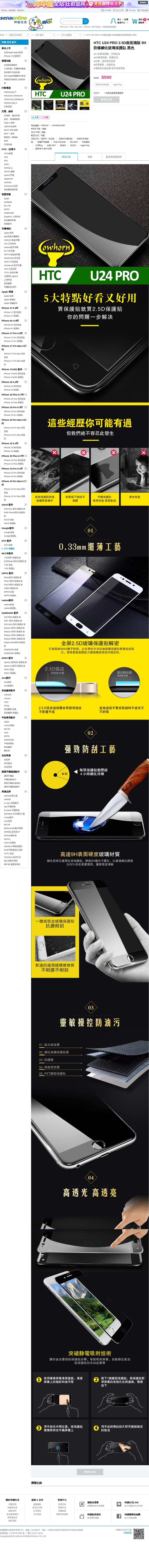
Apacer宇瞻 (9, 175)
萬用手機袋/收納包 (12, 783)
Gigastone (8, 179)
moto (6, 702)
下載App (3, 10)
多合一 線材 (9, 133)
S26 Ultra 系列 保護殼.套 (15, 624)
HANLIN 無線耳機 (12, 240)
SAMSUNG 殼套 (11, 649)
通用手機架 (9, 776)
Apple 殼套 (9, 296)
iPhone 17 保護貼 (11, 316)
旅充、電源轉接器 (12, 119)
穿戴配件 (8, 224)
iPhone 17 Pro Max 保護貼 (14, 363)
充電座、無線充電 (12, 115)
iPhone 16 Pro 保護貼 (13, 415)
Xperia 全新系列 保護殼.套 (15, 662)
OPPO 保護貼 (10, 595)
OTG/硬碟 (8, 153)
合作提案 (37, 1514)
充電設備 (8, 144)
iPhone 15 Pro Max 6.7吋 (13, 483)
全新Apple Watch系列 (13, 52)
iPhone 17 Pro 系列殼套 (14, 337)
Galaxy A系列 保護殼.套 (14, 635)
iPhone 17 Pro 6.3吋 (12, 333)
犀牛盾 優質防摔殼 (12, 864)
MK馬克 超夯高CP (12, 832)
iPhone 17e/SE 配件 (12, 369)
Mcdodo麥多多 (10, 835)
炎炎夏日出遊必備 (12, 72)
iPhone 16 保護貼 (11, 390)
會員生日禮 (37, 1507)
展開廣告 (143, 3)
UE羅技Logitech (11, 276)
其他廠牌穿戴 (10, 220)
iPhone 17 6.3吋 (10, 308)
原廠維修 (62, 1511)
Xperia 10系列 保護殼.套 (14, 666)
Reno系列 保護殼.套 (12, 577)
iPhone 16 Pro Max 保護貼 (14, 437)
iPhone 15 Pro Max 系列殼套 (14, 491)
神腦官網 (12, 1504)
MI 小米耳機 (9, 251)
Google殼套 (9, 532)
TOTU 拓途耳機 (11, 272)
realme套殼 (9, 604)
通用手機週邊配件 (12, 787)
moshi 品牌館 (10, 843)
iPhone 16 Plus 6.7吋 (13, 394)
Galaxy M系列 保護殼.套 (14, 639)
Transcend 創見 (11, 186)
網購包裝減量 (62, 1514)
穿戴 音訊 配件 (15, 35)
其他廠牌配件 (8, 690)
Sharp (6, 705)
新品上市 (6, 48)
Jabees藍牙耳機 (11, 247)
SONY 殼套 (9, 669)
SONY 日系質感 (11, 262)
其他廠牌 (8, 283)
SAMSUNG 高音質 (12, 258)
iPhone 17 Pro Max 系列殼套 (14, 355)
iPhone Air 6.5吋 (10, 320)
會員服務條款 (12, 1514)
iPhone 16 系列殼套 (12, 386)
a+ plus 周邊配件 (11, 803)
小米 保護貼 (9, 568)
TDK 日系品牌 (10, 269)
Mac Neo (78, 27)
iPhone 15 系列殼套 (12, 447)
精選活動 (6, 61)
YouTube (131, 10)
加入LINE (118, 10)
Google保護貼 (10, 536)
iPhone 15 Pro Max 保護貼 (14, 498)
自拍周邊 (6, 755)
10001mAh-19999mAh (14, 99)
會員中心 (122, 23)
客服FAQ (62, 1507)
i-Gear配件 (8, 817)
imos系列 (8, 821)
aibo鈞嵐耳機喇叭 (12, 236)
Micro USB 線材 (11, 130)
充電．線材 (7, 111)
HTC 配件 (39, 35)
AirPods (87, 27)
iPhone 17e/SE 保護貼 (13, 377)
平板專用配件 (8, 717)
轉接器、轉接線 (11, 137)
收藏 (45, 117)
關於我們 (12, 1511)
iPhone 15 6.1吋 (10, 443)
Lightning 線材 (10, 126)
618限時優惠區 (10, 65)
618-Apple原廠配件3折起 (15, 76)
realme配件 (7, 600)
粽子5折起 (96, 27)
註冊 (126, 19)
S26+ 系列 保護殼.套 (13, 621)
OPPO (7, 209)
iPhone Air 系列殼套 (12, 325)
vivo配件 (6, 678)
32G (6, 157)
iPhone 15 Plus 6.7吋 (13, 456)
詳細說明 (128, 1532)
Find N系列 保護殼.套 (13, 585)
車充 (6, 141)
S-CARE (106, 10)
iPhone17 (64, 27)
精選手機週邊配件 (11, 771)
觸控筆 (7, 751)
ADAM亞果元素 (11, 796)
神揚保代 (20, 10)
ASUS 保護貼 (10, 523)
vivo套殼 (7, 682)
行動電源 (6, 88)
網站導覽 (12, 1521)
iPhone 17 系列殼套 (12, 312)
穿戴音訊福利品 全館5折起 (14, 81)
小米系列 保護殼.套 (12, 557)
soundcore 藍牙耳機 (12, 265)
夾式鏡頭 (8, 763)
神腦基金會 (12, 1507)
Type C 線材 (9, 123)
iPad (71, 27)
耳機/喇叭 (6, 228)
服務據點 (12, 10)
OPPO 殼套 (9, 592)
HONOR (7, 695)
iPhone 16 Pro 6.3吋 (12, 407)
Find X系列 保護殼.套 (13, 581)
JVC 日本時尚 (10, 244)
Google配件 (8, 528)
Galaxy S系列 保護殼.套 (14, 631)
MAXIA (7, 839)
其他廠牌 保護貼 (11, 713)
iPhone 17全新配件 (12, 56)
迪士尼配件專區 (11, 861)
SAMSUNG (9, 213)
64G (6, 161)
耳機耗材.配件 (10, 287)
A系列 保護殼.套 (11, 588)
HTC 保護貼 (66, 35)
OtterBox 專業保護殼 (13, 846)
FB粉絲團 (143, 10)
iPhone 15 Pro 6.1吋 (12, 468)
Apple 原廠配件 (10, 303)
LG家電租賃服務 (109, 27)
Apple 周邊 (7, 291)
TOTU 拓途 (9, 853)
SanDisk (7, 182)
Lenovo (7, 698)
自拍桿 (7, 760)
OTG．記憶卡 (9, 149)
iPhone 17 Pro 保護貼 (13, 341)
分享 (35, 117)
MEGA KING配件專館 (13, 828)
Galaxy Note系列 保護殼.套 (15, 644)
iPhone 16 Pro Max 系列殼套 (14, 429)
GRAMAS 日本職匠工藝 (14, 814)
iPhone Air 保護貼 (11, 328)
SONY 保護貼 (10, 673)
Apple (6, 198)
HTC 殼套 (8, 545)
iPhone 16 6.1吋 (10, 382)
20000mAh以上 (10, 103)
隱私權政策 (12, 1517)
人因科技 (8, 280)
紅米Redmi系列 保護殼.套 (15, 561)
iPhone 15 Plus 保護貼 (14, 464)
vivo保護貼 (8, 686)
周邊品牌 (6, 791)
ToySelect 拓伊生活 (12, 857)
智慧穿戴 (6, 194)
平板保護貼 (9, 743)
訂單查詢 (37, 1511)
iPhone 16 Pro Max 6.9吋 (13, 422)
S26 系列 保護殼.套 (12, 617)
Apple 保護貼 (9, 299)
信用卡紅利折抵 (102, 84)
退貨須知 (62, 1504)
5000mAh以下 (10, 92)
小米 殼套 (8, 565)
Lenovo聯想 (9, 725)
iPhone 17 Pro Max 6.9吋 (13, 348)
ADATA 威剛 (9, 171)
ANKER (7, 799)
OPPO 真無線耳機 (12, 254)
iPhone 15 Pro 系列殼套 (14, 473)
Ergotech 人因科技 (12, 216)
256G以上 (8, 168)
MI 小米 (7, 206)
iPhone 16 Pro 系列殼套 (14, 411)
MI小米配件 (7, 553)
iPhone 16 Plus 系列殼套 (15, 399)
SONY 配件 (7, 658)
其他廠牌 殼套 (10, 709)
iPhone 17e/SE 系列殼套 (14, 373)
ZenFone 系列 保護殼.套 (14, 509)
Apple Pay (117, 84)
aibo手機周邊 (10, 806)
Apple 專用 (9, 233)
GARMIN (8, 202)
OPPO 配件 (7, 573)
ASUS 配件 (7, 504)
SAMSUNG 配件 (10, 613)
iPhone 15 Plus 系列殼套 (15, 460)
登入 (119, 19)
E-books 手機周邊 (12, 810)
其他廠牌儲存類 (11, 189)
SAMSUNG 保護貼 (12, 653)
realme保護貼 (10, 608)
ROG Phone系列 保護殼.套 (15, 514)
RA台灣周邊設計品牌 (13, 850)
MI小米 (7, 729)
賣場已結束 (106, 99)
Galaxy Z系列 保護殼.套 (14, 628)
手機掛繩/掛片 (10, 779)
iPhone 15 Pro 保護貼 (13, 476)
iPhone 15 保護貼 (11, 451)
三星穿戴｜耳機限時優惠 (15, 69)
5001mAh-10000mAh (13, 96)
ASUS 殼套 (9, 520)
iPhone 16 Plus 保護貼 (14, 402)
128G (6, 164)
